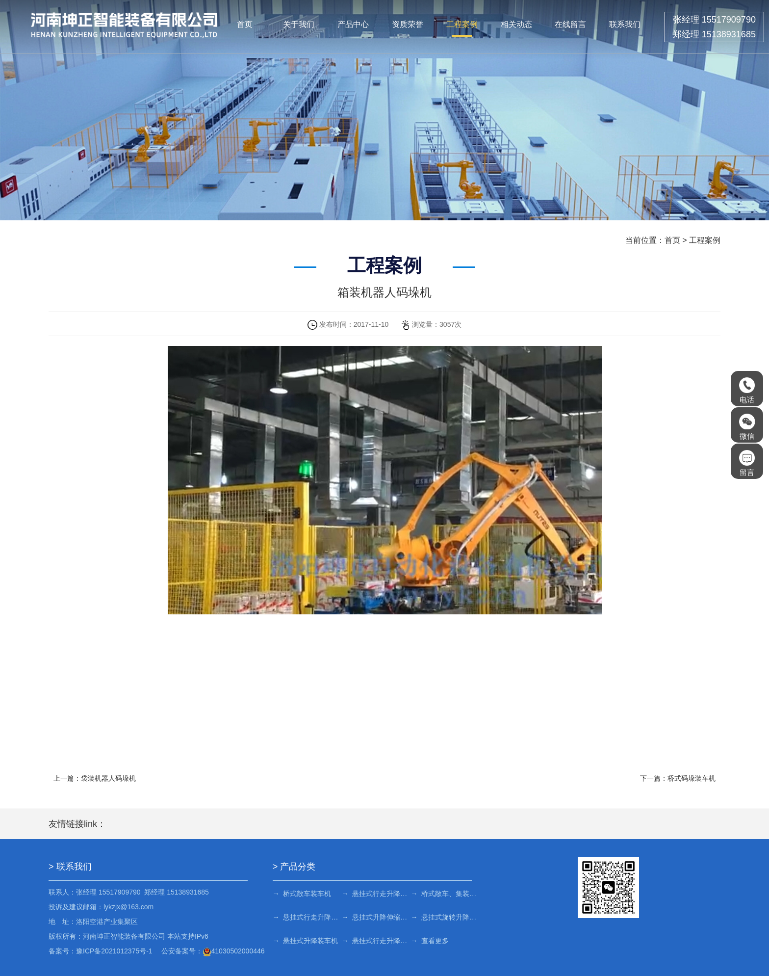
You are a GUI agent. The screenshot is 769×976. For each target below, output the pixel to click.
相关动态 (516, 24)
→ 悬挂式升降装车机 (305, 941)
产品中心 (353, 24)
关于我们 (298, 24)
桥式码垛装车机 (691, 778)
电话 (747, 390)
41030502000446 (234, 951)
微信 (747, 427)
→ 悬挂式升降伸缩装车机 (375, 917)
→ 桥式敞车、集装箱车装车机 (444, 893)
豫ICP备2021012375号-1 (114, 951)
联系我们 (625, 24)
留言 (747, 463)
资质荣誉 (407, 24)
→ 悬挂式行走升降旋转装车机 (375, 893)
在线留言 (570, 24)
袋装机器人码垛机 (108, 778)
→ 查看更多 (429, 941)
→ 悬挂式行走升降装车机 (375, 941)
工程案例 (462, 24)
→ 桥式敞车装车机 (302, 893)
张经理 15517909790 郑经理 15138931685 (714, 27)
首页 (245, 24)
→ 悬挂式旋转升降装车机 (444, 917)
